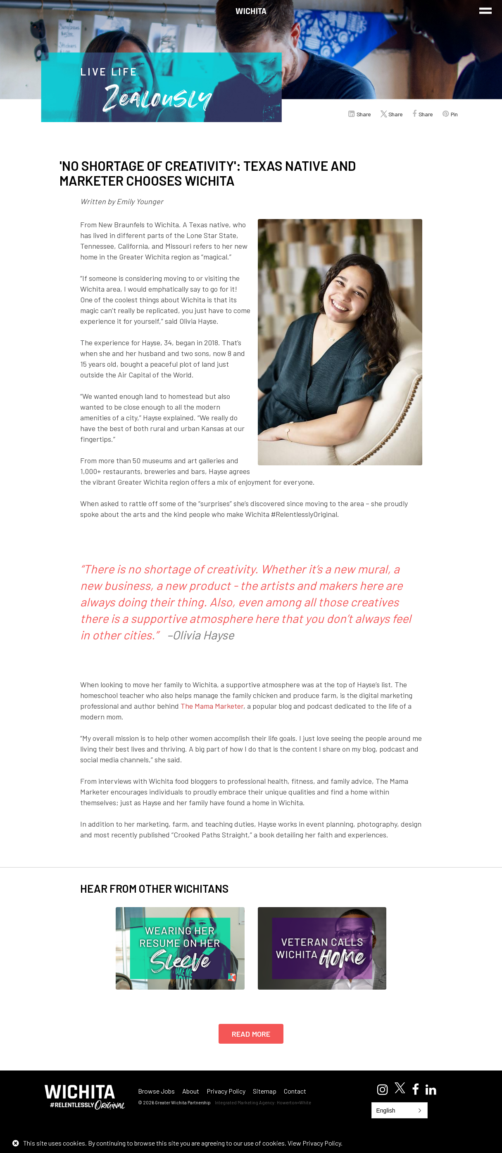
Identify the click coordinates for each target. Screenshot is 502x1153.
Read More (251, 1033)
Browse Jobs (156, 1091)
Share (364, 114)
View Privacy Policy (314, 1143)
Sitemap (264, 1091)
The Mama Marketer (212, 705)
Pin (454, 114)
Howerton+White (294, 1102)
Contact (295, 1091)
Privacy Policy (226, 1091)
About (190, 1091)
